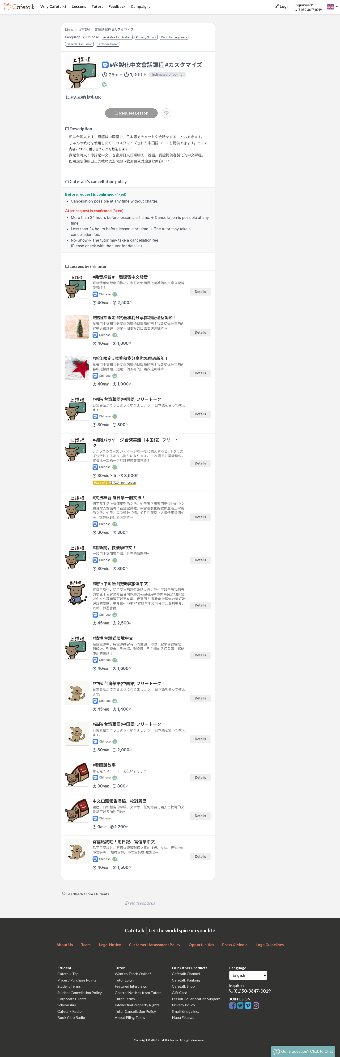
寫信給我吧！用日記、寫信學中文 (124, 841)
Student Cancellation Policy (79, 992)
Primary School (146, 37)
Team (86, 944)
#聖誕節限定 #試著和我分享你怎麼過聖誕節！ (135, 317)
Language (73, 37)
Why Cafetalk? (53, 6)
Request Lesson (131, 113)
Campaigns (140, 6)
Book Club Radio (71, 1017)
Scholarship (66, 1005)
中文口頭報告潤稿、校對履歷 (120, 801)
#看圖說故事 (104, 765)
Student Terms (69, 986)
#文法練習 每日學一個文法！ (119, 497)
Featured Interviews (131, 986)
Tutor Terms (125, 998)
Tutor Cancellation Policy (135, 1011)
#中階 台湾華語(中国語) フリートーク (127, 683)
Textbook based (108, 44)
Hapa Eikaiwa (183, 1017)
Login (282, 6)
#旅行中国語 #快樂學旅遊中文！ (122, 583)
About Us (64, 944)
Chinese (93, 37)
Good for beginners (174, 37)
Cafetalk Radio (69, 1011)
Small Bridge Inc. (185, 1011)
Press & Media (234, 944)
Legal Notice (110, 944)
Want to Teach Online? (133, 973)
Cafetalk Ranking (186, 980)
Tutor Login (124, 980)
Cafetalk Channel (186, 973)
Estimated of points (167, 74)
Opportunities (201, 944)
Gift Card (179, 992)
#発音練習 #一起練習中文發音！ (122, 276)
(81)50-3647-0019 (252, 991)
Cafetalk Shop (183, 986)
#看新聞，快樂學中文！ (114, 547)
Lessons (78, 6)
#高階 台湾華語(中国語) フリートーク (127, 724)
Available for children (117, 37)
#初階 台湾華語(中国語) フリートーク (127, 399)
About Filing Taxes (130, 1017)
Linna (69, 29)
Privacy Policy (183, 1005)
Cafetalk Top (68, 973)
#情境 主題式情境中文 (113, 638)
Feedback (117, 6)
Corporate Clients (71, 998)
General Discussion (79, 44)
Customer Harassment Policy (154, 944)
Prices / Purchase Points (76, 980)
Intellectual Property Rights (137, 1005)
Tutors (97, 6)
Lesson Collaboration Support (196, 998)
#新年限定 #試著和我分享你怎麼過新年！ (131, 358)
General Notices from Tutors (138, 992)
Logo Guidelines (270, 944)
